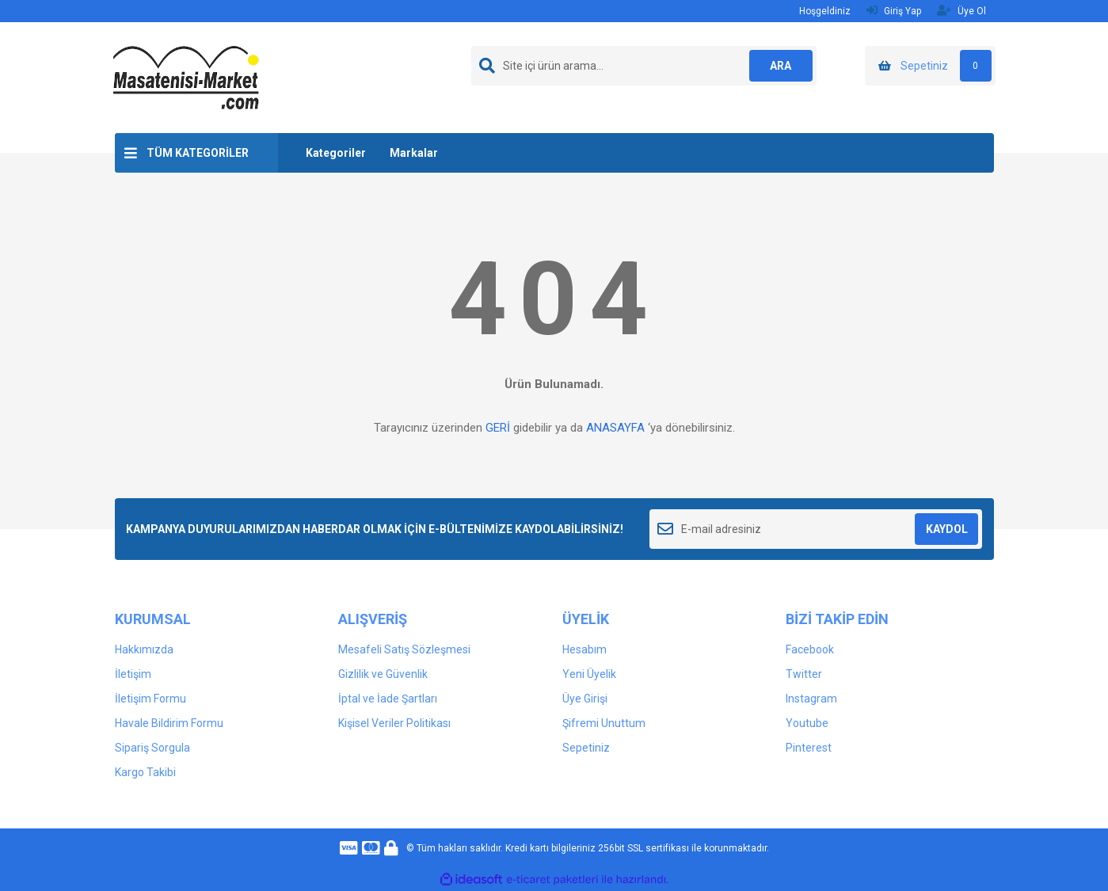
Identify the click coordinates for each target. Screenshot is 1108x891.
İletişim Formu (150, 698)
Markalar (414, 153)
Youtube (807, 723)
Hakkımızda (144, 649)
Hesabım (584, 649)
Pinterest (809, 747)
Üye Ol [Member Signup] (961, 11)
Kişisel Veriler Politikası (394, 723)
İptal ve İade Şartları (387, 698)
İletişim (133, 674)
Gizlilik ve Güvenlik (383, 674)
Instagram (811, 698)
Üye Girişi (584, 698)
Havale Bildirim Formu (169, 723)
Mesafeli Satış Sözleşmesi (404, 649)
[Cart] (930, 66)
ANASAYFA (615, 428)
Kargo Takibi (145, 772)
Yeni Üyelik (589, 674)
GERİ (497, 428)
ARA (780, 65)
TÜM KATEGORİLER (198, 153)
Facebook (810, 649)
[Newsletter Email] (816, 529)
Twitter (804, 674)
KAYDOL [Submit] (947, 529)
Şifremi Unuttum (603, 723)
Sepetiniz (586, 747)
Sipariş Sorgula (152, 747)
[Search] (644, 66)
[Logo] (186, 76)
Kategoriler (336, 153)
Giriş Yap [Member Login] (893, 11)
